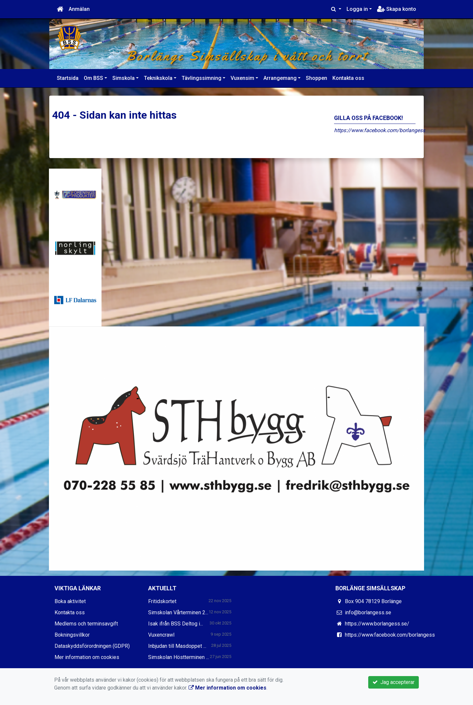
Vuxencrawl (161, 635)
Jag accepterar (393, 682)
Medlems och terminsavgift (86, 624)
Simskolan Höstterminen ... (178, 657)
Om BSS (93, 78)
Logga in (357, 9)
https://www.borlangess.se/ (377, 624)
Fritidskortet (162, 601)
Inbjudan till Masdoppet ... (177, 646)
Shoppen (316, 78)
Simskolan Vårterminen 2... (178, 612)
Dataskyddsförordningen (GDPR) (92, 646)
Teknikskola (158, 78)
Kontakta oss (348, 78)
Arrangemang (280, 78)
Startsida (68, 78)
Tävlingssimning (201, 78)
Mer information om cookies (87, 657)
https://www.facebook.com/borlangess (379, 130)
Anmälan (79, 9)
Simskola (123, 78)
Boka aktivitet (70, 601)
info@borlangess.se (368, 612)
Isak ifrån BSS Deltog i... (175, 624)
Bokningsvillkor (72, 635)
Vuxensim (242, 78)
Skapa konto (396, 9)
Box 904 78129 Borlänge (373, 601)
